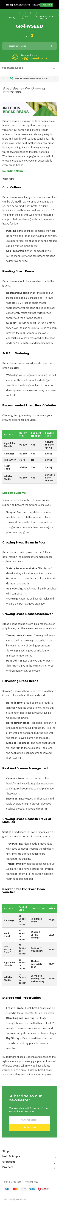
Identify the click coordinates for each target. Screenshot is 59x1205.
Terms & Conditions (11, 1181)
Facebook (19, 13)
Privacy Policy (31, 1181)
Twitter (25, 13)
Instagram (36, 13)
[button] (55, 78)
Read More (46, 4)
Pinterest (31, 13)
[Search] (29, 46)
